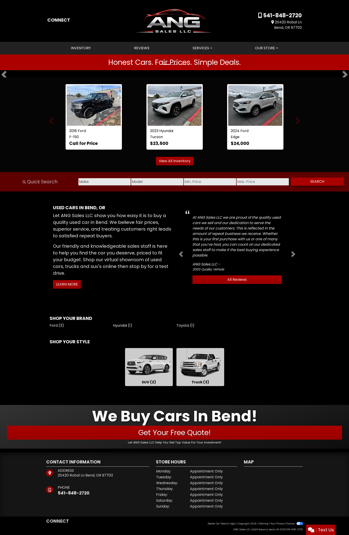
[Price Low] (192, 182)
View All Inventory (174, 161)
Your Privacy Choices (287, 523)
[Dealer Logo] (174, 20)
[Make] (73, 182)
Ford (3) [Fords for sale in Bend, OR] (57, 325)
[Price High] (252, 182)
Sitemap (263, 523)
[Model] (133, 182)
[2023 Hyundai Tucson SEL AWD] (174, 105)
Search (314, 181)
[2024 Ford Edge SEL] (255, 105)
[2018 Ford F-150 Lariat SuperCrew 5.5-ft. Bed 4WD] (94, 105)
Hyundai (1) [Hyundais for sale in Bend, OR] (122, 325)
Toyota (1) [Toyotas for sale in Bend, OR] (185, 325)
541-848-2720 (282, 15)
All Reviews (237, 279)
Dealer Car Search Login (222, 523)
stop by (137, 266)
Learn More (67, 284)
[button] (4, 74)
